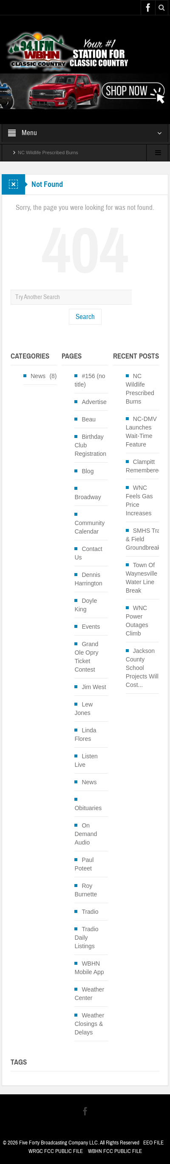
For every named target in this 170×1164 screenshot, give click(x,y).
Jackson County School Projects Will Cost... (142, 667)
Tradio (90, 911)
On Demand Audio (85, 834)
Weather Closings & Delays (89, 1024)
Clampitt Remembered (144, 466)
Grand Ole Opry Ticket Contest (86, 657)
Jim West (94, 687)
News (38, 376)
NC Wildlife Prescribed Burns (48, 152)
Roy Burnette (85, 890)
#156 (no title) (89, 380)
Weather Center (89, 993)
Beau (89, 419)
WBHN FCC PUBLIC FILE (115, 1151)
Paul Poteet (84, 864)
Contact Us (88, 553)
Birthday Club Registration (90, 445)
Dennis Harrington (88, 579)
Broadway (87, 497)
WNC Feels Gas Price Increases (139, 500)
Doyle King (85, 605)
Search (85, 316)
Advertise (94, 401)
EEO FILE (153, 1142)
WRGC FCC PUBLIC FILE (55, 1151)
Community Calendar (89, 527)
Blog (88, 471)
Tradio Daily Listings (86, 937)
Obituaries (88, 808)
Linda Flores (85, 734)
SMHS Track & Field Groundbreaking (147, 539)
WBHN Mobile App (89, 967)
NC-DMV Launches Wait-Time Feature (141, 431)
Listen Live (85, 760)
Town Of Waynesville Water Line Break (141, 578)
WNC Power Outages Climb (137, 621)
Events (91, 626)
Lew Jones (83, 708)
